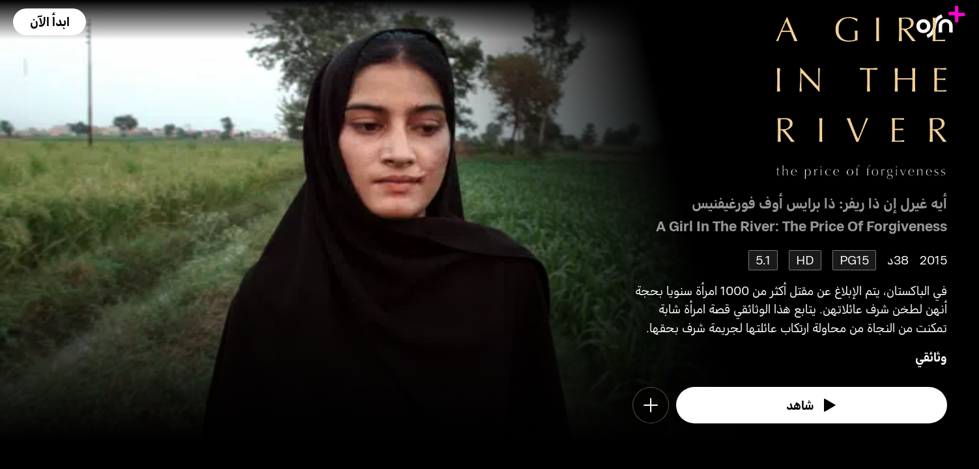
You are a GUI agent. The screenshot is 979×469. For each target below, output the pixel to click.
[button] (49, 21)
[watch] (811, 405)
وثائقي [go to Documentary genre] (931, 356)
